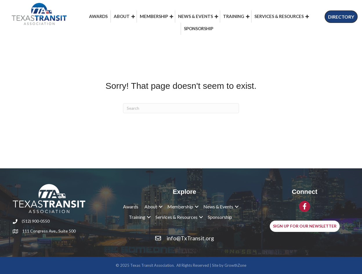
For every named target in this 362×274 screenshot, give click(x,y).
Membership (154, 16)
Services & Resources (279, 16)
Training (233, 16)
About (122, 16)
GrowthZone (235, 265)
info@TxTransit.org (190, 238)
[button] (341, 16)
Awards (98, 16)
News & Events (195, 16)
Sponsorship (198, 28)
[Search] (181, 108)
